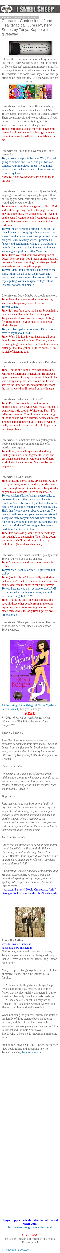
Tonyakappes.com (32, 1052)
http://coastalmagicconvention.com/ (30, 1227)
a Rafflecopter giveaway (15, 1249)
